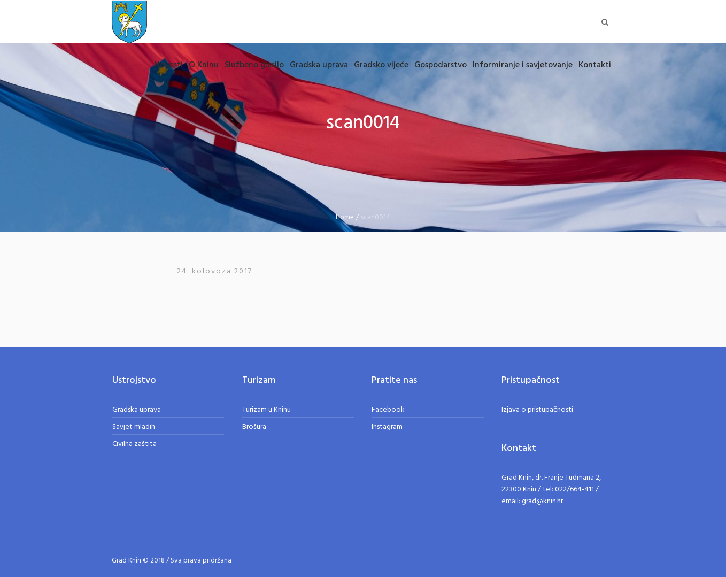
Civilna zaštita (134, 444)
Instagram (387, 427)
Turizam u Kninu (266, 410)
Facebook (388, 410)
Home (345, 217)
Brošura (254, 427)
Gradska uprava (136, 410)
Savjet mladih (133, 427)
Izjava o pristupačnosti (537, 410)
